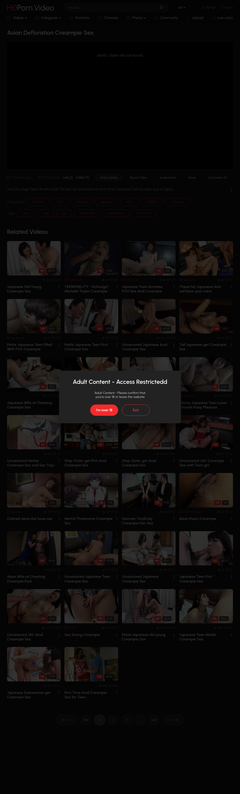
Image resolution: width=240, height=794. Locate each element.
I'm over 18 (104, 410)
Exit (136, 410)
